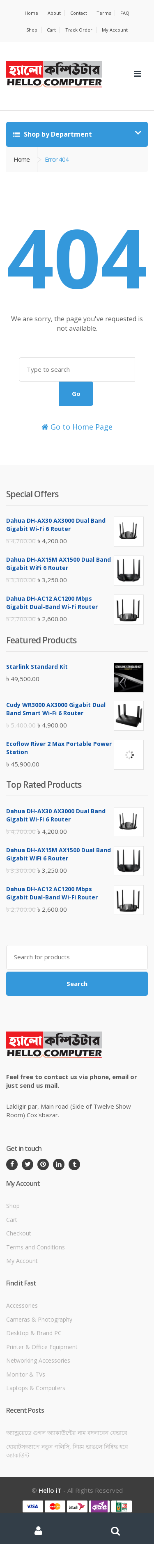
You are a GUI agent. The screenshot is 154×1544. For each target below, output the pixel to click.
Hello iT (50, 1490)
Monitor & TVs (25, 1374)
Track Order (78, 30)
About (54, 13)
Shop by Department (52, 134)
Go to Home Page (77, 427)
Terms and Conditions (35, 1247)
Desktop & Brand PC (34, 1333)
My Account (115, 30)
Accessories (22, 1305)
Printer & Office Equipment (42, 1347)
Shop (31, 30)
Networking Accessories (38, 1360)
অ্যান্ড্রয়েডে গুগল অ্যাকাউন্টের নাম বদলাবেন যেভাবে (66, 1432)
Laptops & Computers (35, 1388)
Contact (78, 13)
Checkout (18, 1233)
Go (76, 393)
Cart (51, 30)
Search (77, 983)
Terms (104, 13)
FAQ (124, 13)
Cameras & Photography (39, 1319)
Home (31, 13)
